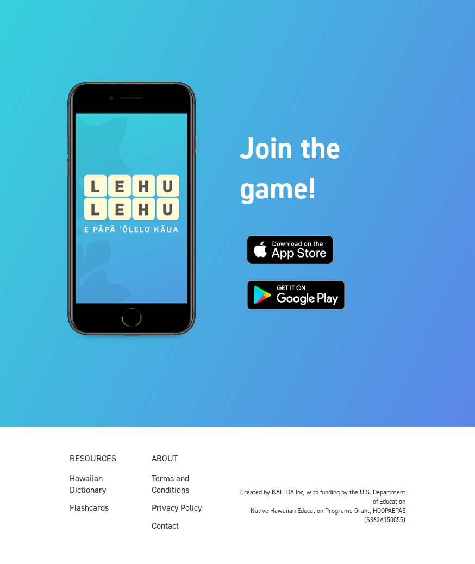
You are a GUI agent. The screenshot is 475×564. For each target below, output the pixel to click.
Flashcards (89, 507)
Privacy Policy (177, 507)
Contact (165, 525)
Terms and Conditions (170, 484)
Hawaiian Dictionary (88, 484)
